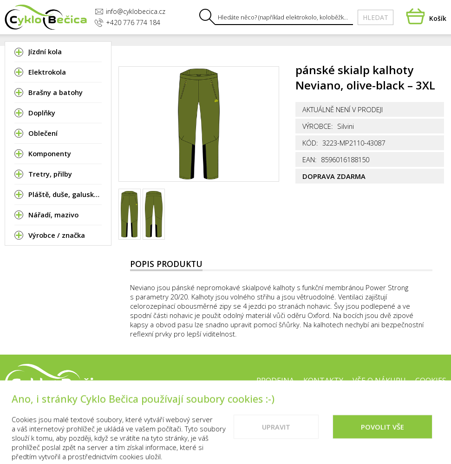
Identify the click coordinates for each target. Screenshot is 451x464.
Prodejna (275, 380)
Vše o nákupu (379, 380)
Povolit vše (382, 436)
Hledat (375, 17)
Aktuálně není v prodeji (342, 109)
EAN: (309, 159)
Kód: (310, 142)
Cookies (430, 380)
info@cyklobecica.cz (130, 11)
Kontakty (323, 380)
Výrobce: (317, 126)
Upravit (276, 436)
